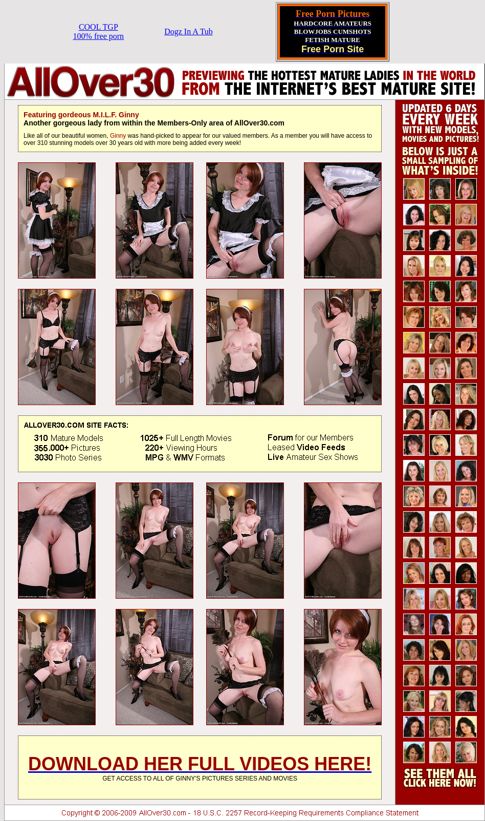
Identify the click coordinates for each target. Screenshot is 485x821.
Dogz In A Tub (188, 31)
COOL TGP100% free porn (98, 31)
